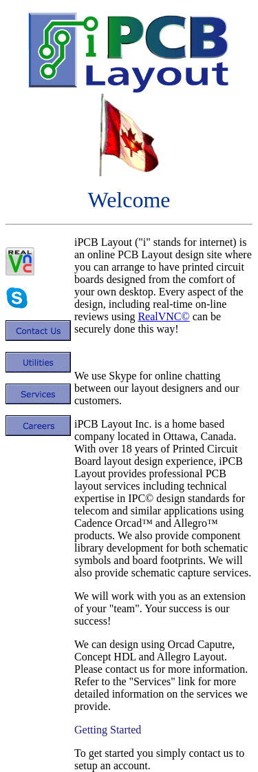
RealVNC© (163, 316)
